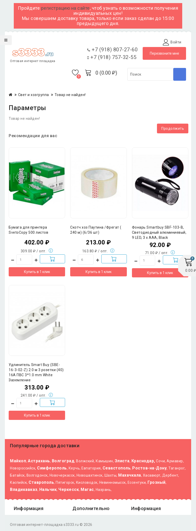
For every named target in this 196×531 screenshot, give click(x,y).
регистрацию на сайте (65, 8)
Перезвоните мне (164, 53)
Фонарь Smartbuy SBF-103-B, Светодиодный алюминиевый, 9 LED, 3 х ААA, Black (159, 232)
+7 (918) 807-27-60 (112, 49)
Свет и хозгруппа (33, 95)
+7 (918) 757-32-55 (111, 57)
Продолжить (172, 128)
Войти (175, 42)
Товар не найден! (70, 95)
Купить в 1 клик (37, 272)
